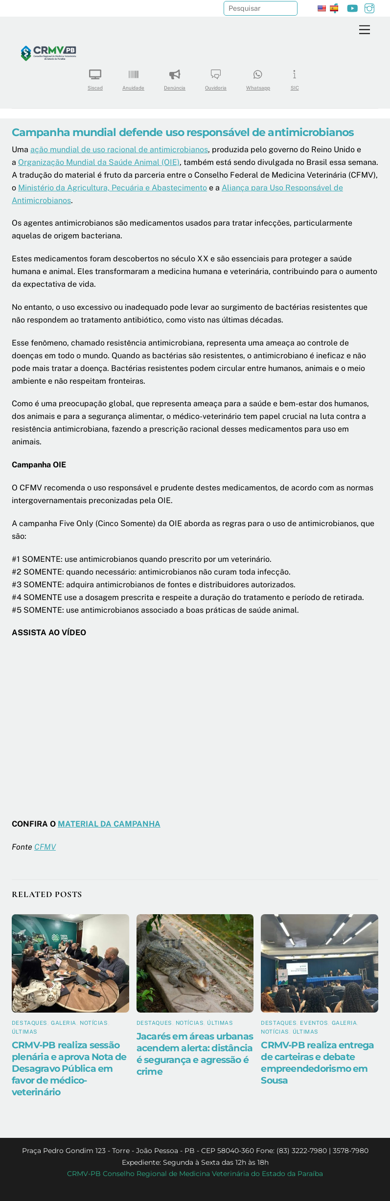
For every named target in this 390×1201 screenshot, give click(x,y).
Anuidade (133, 77)
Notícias (94, 1022)
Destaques (29, 1022)
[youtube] (352, 7)
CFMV (45, 847)
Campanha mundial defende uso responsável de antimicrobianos (183, 132)
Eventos (314, 1022)
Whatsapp (258, 77)
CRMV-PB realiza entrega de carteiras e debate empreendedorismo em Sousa (317, 1062)
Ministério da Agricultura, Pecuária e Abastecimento (112, 187)
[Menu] (364, 30)
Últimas (25, 1031)
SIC (294, 77)
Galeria (63, 1022)
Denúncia (174, 77)
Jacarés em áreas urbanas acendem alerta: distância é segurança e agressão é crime (195, 1053)
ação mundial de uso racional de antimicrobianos (119, 149)
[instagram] (369, 7)
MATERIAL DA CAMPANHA (109, 824)
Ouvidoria (216, 77)
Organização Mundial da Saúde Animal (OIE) (99, 162)
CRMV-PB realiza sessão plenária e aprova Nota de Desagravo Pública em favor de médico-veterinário (69, 1068)
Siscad (95, 77)
